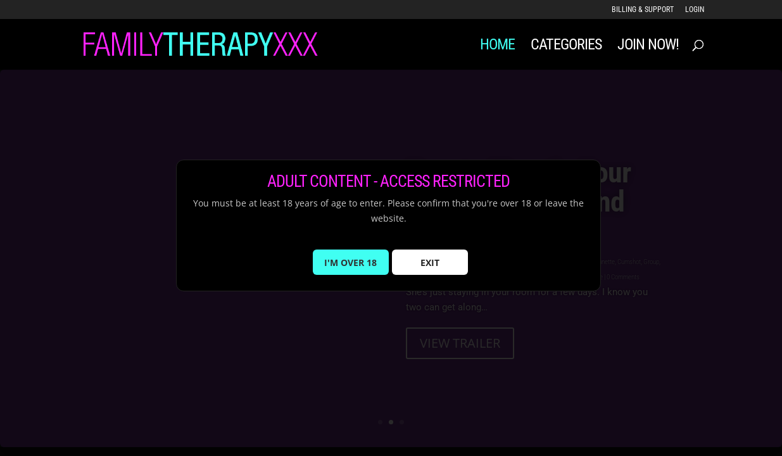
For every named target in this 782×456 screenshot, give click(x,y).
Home (497, 46)
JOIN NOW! (648, 46)
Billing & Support (643, 10)
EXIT (429, 269)
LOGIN (694, 10)
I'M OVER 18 (350, 269)
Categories (566, 46)
